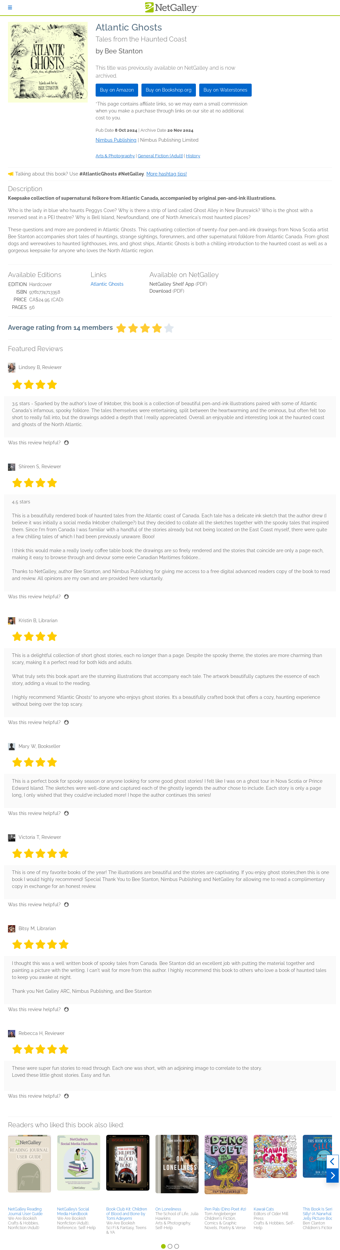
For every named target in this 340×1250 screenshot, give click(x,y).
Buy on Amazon (117, 90)
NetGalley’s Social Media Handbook (73, 1211)
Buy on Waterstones (225, 90)
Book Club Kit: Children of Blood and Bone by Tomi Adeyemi (126, 1214)
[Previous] (332, 1162)
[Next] (332, 1176)
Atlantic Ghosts (107, 284)
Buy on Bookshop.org (169, 90)
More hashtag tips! (166, 174)
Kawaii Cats (264, 1209)
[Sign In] (10, 7)
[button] (29, 1170)
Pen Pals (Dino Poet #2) (225, 1209)
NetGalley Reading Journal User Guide (25, 1211)
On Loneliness (168, 1209)
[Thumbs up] (66, 442)
